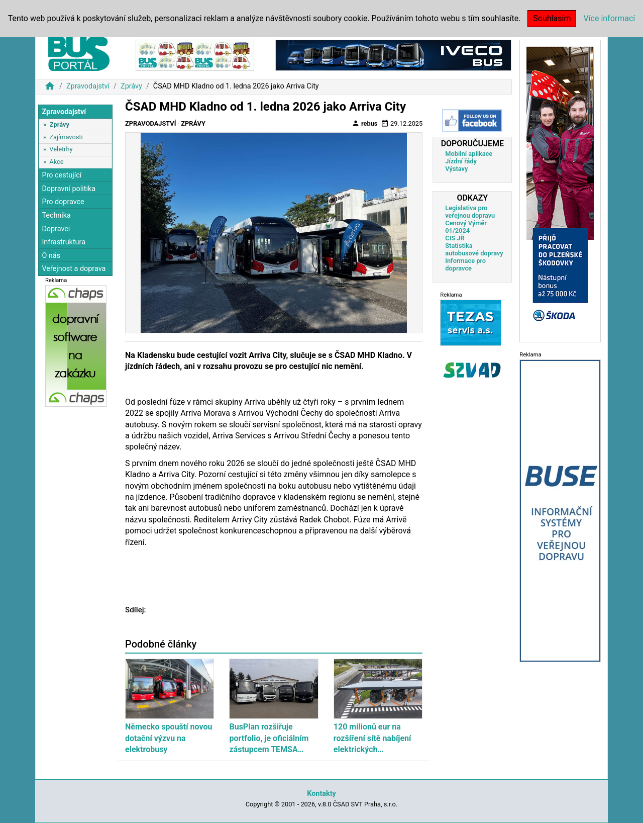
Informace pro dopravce (465, 264)
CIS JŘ (454, 238)
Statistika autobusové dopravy (474, 249)
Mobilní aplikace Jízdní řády (468, 157)
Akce (56, 161)
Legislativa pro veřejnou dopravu (470, 211)
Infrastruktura (63, 242)
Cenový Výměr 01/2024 (466, 226)
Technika (56, 215)
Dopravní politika (68, 189)
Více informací (609, 18)
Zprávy (131, 86)
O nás (51, 255)
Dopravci (56, 229)
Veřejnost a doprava (73, 268)
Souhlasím (552, 18)
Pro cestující (61, 175)
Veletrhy (60, 149)
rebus (365, 123)
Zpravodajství (88, 86)
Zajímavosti (65, 137)
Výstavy (456, 168)
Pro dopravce (63, 202)
